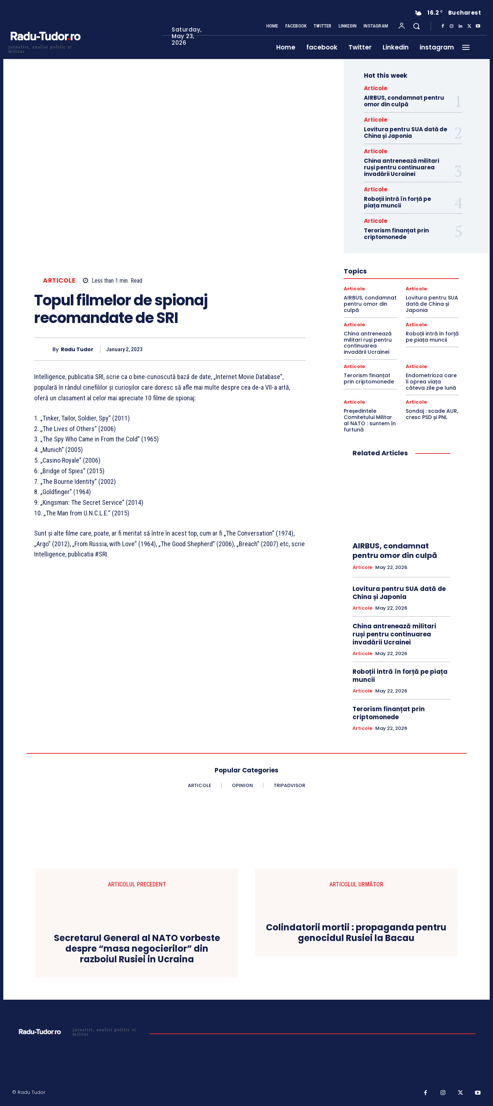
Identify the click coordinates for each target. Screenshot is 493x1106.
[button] (416, 26)
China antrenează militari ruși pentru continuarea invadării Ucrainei (401, 167)
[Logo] (80, 1032)
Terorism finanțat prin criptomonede (396, 234)
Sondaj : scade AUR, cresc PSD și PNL (432, 414)
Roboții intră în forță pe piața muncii (397, 202)
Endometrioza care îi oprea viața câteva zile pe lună (431, 382)
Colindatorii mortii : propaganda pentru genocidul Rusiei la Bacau (356, 933)
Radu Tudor (77, 349)
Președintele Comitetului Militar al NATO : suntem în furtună (370, 420)
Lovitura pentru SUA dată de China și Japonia (405, 132)
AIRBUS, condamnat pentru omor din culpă (404, 101)
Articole (59, 281)
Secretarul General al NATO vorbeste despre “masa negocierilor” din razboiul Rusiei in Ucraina (137, 948)
